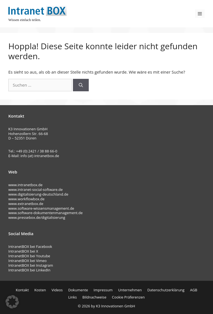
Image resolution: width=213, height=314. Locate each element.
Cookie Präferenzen (128, 297)
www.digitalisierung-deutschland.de (38, 194)
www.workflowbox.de (26, 198)
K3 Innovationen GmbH (115, 305)
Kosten (40, 289)
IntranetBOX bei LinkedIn (29, 270)
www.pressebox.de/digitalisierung (36, 217)
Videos (57, 289)
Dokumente (78, 289)
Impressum (103, 289)
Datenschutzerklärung (165, 289)
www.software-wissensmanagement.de (41, 208)
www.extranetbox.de (25, 203)
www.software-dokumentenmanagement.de (45, 212)
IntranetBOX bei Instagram (30, 265)
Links (72, 297)
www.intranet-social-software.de (35, 189)
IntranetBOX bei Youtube (29, 255)
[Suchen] (81, 85)
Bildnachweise (94, 297)
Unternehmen (130, 289)
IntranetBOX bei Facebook (30, 246)
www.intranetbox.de (25, 184)
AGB (193, 289)
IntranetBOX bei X (23, 251)
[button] (12, 302)
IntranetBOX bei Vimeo (27, 260)
